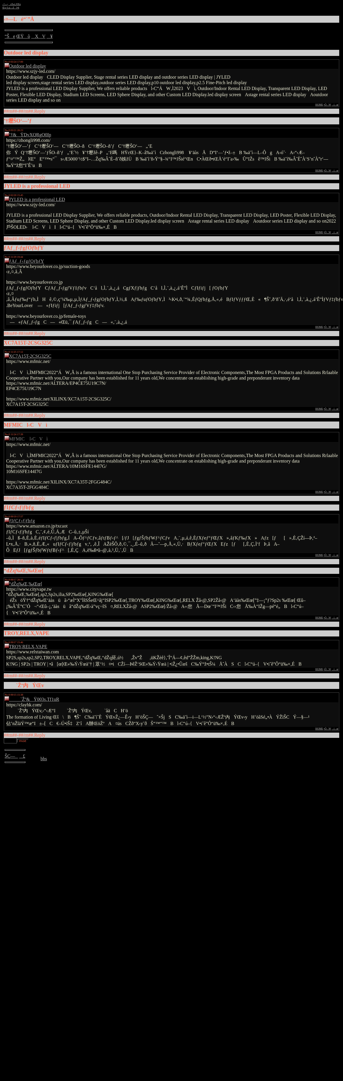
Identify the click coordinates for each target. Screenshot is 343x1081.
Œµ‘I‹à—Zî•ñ (10, 7)
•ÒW (327, 104)
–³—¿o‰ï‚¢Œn (11, 4)
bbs (44, 758)
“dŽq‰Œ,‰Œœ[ (25, 583)
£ (22, 756)
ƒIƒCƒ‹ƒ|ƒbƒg (22, 520)
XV (38, 36)
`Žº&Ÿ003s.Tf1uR (34, 699)
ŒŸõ (23, 36)
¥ (50, 36)
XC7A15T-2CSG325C (30, 356)
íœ (335, 104)
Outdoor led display (27, 66)
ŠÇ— (11, 756)
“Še (10, 36)
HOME (319, 104)
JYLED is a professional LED (37, 199)
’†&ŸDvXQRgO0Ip (30, 134)
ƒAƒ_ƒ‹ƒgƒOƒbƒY (26, 261)
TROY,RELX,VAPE (28, 646)
